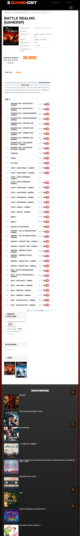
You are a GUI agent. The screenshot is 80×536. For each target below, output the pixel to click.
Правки (19, 72)
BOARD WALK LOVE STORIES (27, 407)
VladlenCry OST (48, 310)
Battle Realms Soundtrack (39, 85)
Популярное (40, 321)
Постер (59, 48)
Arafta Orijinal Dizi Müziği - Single (31, 342)
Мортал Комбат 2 (25, 472)
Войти (69, 2)
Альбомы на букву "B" (21, 12)
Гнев (20, 423)
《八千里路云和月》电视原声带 (27, 374)
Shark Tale (15, 85)
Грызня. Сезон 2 (24, 488)
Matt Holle (48, 28)
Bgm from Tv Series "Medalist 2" (30, 456)
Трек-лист (8, 72)
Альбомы (9, 12)
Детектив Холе (24, 358)
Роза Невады (23, 504)
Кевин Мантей (39, 28)
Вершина (22, 325)
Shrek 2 (8, 85)
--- (35, 31)
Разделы (55, 2)
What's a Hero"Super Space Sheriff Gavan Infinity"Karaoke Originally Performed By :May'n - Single (47, 391)
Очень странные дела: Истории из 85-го (32, 439)
